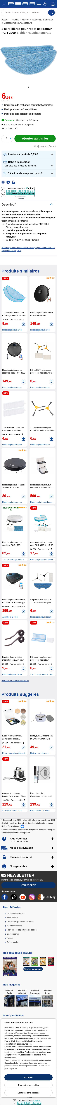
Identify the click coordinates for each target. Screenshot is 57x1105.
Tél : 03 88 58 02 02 (19, 841)
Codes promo (13, 934)
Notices (10, 938)
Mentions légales (14, 926)
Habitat (15, 19)
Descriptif (9, 204)
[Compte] (45, 4)
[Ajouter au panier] (35, 138)
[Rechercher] (51, 13)
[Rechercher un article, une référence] (28, 12)
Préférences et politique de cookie (22, 930)
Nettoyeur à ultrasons (39, 753)
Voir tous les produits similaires (15, 681)
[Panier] (53, 4)
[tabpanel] (28, 60)
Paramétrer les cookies (28, 1085)
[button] (18, 124)
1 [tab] (28, 87)
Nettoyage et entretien (42, 19)
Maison (25, 19)
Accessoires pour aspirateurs (18, 23)
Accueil (5, 19)
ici (16, 1068)
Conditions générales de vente (20, 922)
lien (30, 1044)
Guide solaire (13, 942)
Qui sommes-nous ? (15, 913)
